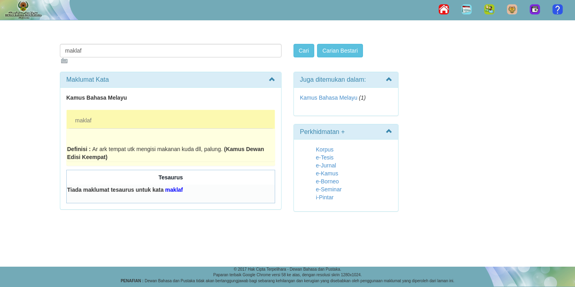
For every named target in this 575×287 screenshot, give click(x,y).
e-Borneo (327, 181)
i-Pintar (324, 197)
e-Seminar (329, 189)
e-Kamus (327, 173)
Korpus (324, 149)
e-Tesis (324, 157)
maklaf (83, 120)
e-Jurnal (326, 165)
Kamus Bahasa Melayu (329, 97)
